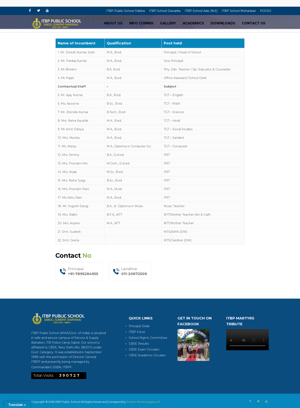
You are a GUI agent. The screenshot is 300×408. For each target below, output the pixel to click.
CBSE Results (139, 343)
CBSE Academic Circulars (147, 355)
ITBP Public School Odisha (125, 11)
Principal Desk (139, 326)
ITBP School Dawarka (164, 11)
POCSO (265, 11)
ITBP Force (137, 332)
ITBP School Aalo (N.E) (201, 11)
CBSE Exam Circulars (144, 349)
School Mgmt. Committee (148, 338)
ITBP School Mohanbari (239, 11)
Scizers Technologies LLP (143, 401)
